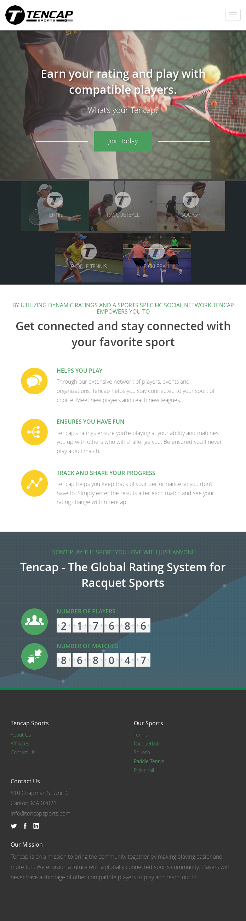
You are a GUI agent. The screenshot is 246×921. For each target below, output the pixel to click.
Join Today (123, 141)
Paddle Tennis (89, 257)
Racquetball (123, 205)
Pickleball (157, 257)
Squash (191, 205)
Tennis (55, 205)
